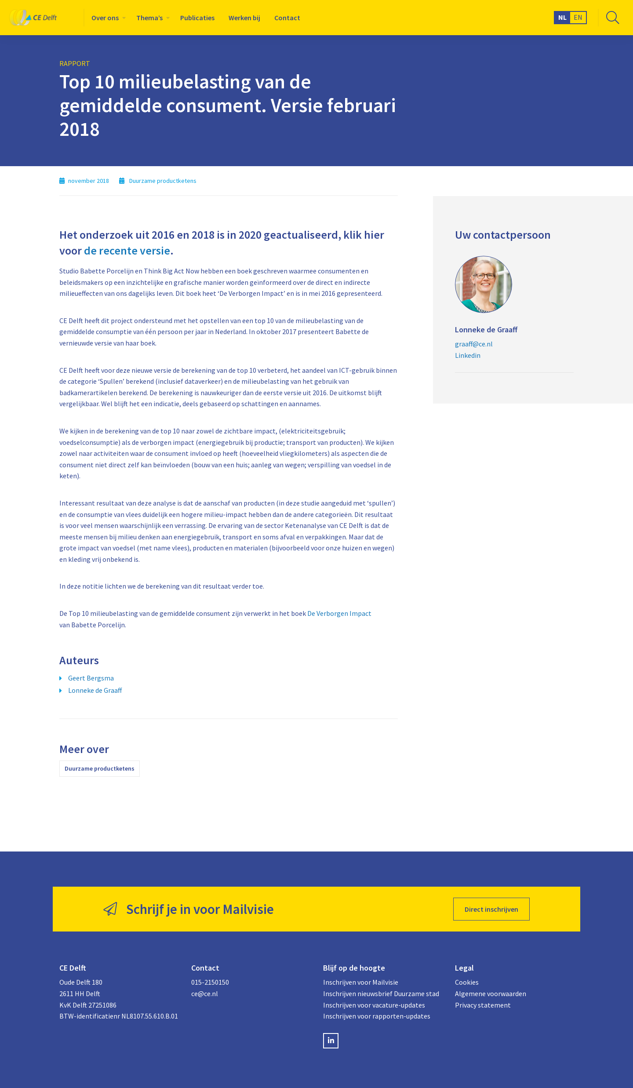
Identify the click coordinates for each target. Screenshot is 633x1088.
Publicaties (197, 17)
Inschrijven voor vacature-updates (374, 1005)
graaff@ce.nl (474, 343)
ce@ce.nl (204, 993)
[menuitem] (106, 17)
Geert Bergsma (91, 677)
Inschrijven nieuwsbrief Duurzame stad (381, 993)
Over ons (105, 17)
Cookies (467, 982)
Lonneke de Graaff (95, 690)
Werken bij (244, 17)
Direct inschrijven (491, 909)
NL (562, 17)
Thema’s (149, 17)
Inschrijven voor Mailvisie (360, 982)
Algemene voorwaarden (490, 993)
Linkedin (467, 355)
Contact (287, 17)
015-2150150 (210, 982)
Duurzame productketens (100, 768)
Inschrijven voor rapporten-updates (376, 1016)
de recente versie (127, 250)
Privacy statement (483, 1005)
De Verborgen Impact (339, 613)
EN (578, 17)
